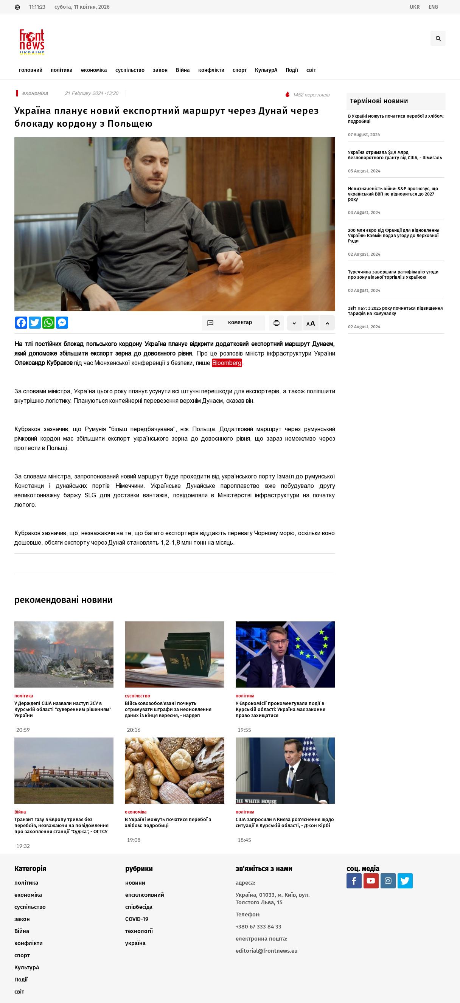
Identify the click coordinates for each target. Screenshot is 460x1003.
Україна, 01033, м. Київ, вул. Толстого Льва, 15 (273, 898)
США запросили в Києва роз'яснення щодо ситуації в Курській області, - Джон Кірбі (285, 822)
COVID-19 (136, 919)
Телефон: (248, 914)
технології (139, 931)
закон (22, 919)
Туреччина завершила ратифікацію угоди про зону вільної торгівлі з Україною (393, 274)
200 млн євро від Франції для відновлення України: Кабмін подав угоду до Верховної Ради (394, 236)
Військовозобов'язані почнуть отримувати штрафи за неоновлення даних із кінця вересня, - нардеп (168, 709)
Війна (21, 931)
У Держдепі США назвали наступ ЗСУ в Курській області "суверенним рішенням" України (62, 709)
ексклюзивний (144, 894)
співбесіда (138, 907)
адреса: (245, 882)
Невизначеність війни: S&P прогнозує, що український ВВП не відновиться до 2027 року (393, 194)
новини (135, 882)
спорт (22, 955)
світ (19, 991)
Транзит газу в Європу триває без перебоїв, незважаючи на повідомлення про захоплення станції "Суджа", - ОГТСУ (61, 825)
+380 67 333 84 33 (258, 926)
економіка (28, 894)
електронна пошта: (262, 938)
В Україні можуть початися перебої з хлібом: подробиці (168, 822)
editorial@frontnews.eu (267, 950)
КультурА (26, 967)
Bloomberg (227, 362)
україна (135, 943)
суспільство (30, 907)
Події (21, 979)
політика (26, 882)
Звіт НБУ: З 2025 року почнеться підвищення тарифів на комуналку (395, 311)
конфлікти (28, 943)
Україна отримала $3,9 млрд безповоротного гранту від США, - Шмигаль (395, 155)
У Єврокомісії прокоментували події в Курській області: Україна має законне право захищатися (280, 709)
